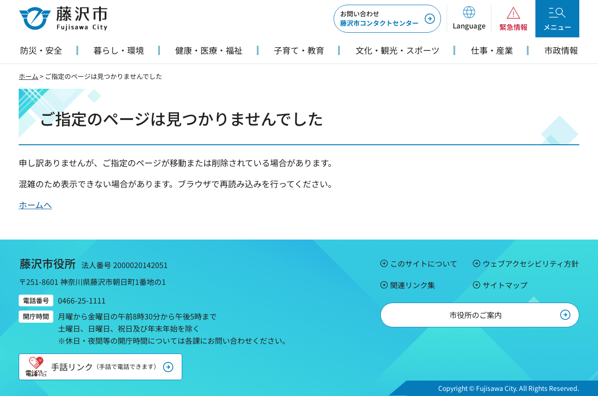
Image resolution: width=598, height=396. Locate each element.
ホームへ (35, 204)
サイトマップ (505, 284)
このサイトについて (423, 263)
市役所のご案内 (475, 314)
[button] (469, 18)
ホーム (28, 76)
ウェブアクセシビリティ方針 (531, 263)
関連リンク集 (412, 284)
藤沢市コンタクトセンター (379, 18)
